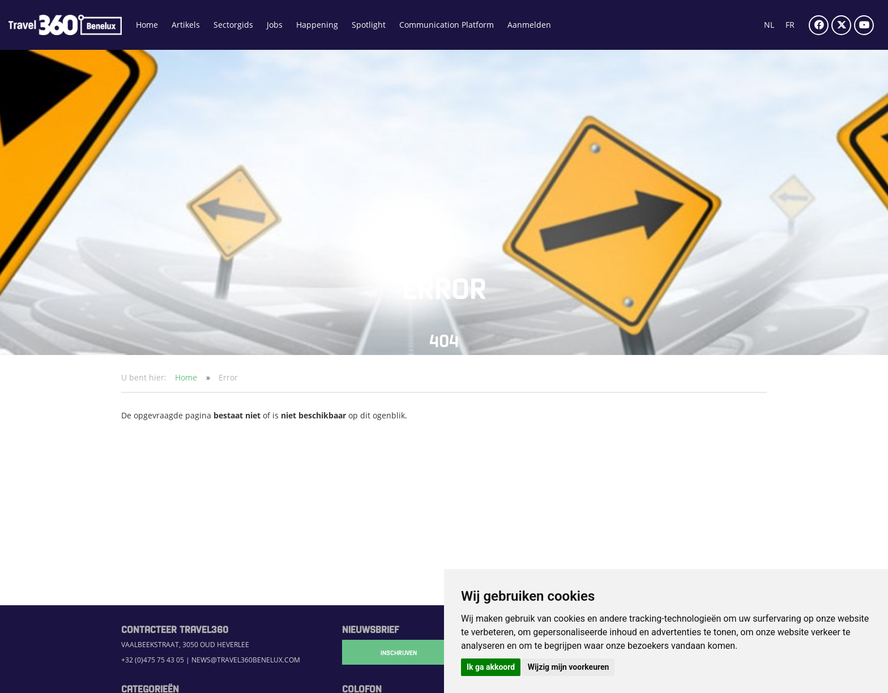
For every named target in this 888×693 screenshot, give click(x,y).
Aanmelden (529, 24)
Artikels (186, 24)
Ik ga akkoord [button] (491, 666)
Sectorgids (233, 24)
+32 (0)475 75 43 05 (152, 660)
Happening (317, 24)
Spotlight (369, 24)
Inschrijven (399, 652)
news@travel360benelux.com (245, 660)
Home (147, 24)
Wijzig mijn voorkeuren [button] (568, 666)
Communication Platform (446, 24)
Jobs (275, 24)
